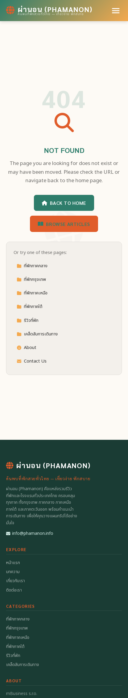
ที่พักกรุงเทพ (31, 279)
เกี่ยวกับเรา (15, 581)
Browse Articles (64, 224)
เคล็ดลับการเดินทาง (37, 334)
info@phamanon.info (29, 533)
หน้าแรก (13, 563)
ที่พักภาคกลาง (32, 266)
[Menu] (116, 10)
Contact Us (32, 361)
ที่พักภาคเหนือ (32, 293)
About (26, 347)
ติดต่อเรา (14, 590)
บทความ (13, 572)
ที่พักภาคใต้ (29, 306)
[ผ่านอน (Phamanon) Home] (49, 10)
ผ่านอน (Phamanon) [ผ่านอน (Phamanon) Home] (48, 465)
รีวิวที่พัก (27, 320)
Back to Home (64, 203)
